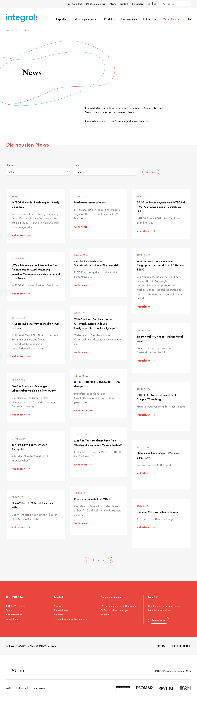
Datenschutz (22, 688)
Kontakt (124, 3)
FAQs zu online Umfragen (115, 610)
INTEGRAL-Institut (72, 3)
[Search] (164, 4)
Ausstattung (12, 618)
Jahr (77, 165)
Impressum (39, 688)
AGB (8, 688)
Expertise (61, 19)
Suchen (150, 172)
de (149, 3)
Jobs (188, 19)
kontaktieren (131, 121)
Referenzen (150, 19)
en (155, 3)
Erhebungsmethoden (86, 19)
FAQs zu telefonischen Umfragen (118, 606)
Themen (11, 165)
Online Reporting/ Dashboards (70, 618)
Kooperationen (14, 614)
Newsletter (137, 3)
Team (9, 610)
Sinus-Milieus (129, 19)
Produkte (109, 19)
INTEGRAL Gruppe (95, 3)
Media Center (171, 19)
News (113, 3)
